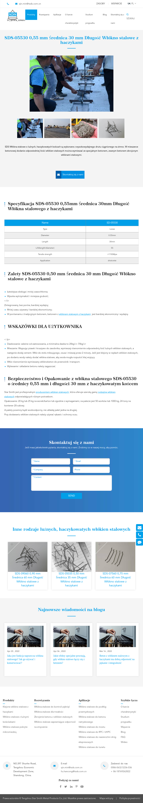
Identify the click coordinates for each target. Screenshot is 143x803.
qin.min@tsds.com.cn (30, 4)
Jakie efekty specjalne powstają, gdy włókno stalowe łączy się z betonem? (69, 659)
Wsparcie (116, 4)
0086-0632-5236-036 (121, 768)
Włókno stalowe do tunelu (92, 747)
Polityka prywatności (129, 798)
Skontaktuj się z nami (117, 19)
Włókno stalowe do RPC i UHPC (95, 732)
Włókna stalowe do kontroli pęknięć (52, 707)
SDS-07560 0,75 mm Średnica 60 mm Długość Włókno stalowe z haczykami (115, 580)
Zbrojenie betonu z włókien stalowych (53, 717)
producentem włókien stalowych (52, 392)
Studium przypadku (90, 19)
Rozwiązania (44, 15)
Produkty (31, 15)
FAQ (123, 737)
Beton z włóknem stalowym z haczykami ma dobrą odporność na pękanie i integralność (116, 659)
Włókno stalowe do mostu (92, 727)
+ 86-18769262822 (120, 771)
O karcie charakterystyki (71, 19)
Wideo (124, 742)
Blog (105, 15)
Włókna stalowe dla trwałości (48, 712)
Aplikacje (57, 15)
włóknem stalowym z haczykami (75, 314)
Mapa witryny (106, 798)
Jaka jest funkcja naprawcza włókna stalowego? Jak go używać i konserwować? (25, 659)
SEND (71, 496)
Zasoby (100, 4)
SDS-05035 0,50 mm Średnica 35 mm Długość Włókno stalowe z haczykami (71, 580)
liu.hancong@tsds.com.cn (74, 771)
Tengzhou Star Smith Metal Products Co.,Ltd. (45, 798)
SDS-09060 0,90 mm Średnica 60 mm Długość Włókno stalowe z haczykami (27, 580)
